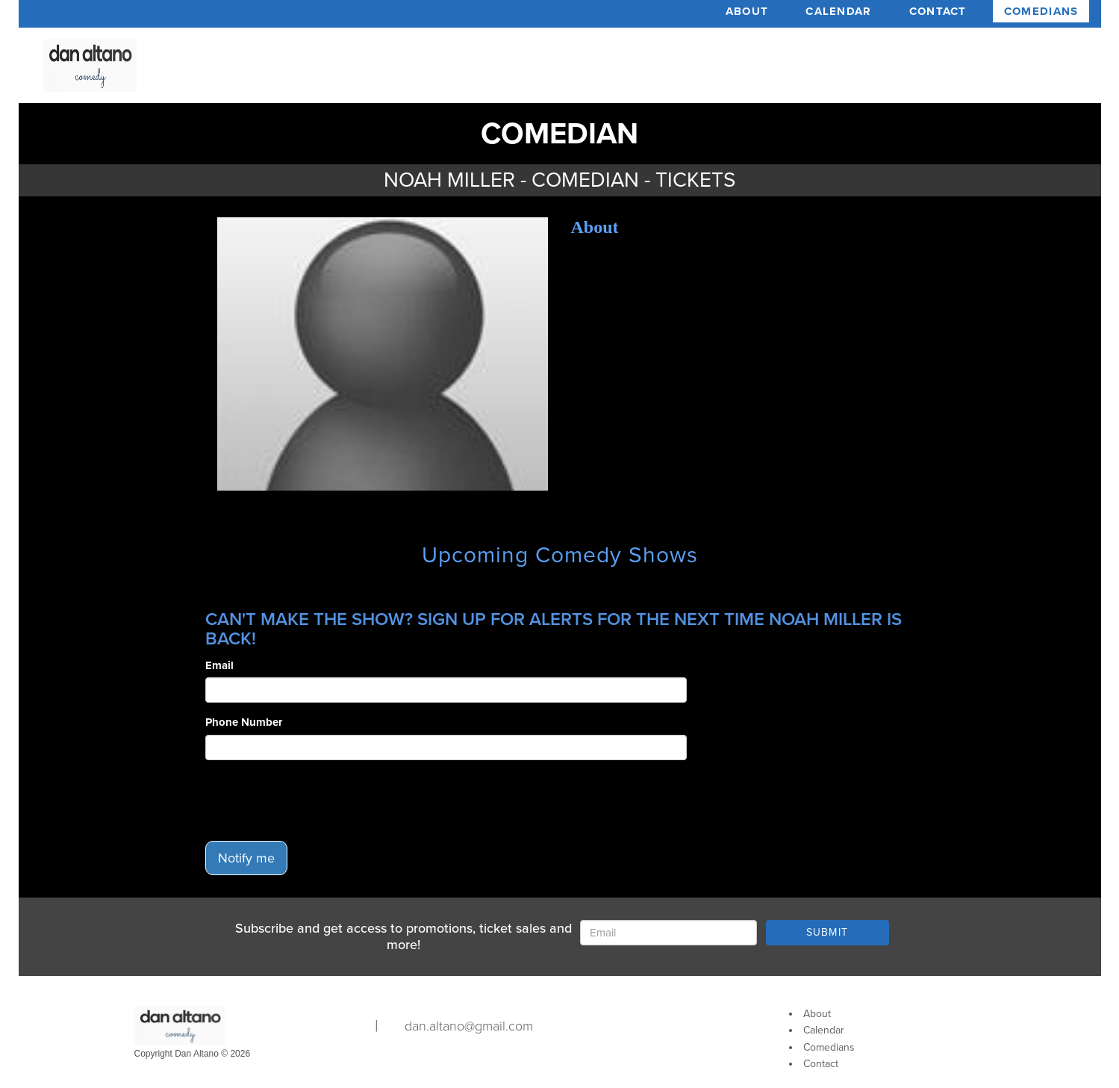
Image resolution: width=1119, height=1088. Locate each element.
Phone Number (243, 722)
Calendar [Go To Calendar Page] (823, 1030)
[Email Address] (668, 932)
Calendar (838, 11)
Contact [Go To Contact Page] (820, 1063)
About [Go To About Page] (817, 1013)
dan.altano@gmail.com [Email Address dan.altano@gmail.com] (469, 1026)
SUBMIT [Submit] (827, 932)
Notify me (246, 858)
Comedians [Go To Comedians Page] (829, 1047)
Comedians (1041, 11)
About (747, 11)
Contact (938, 11)
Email (219, 665)
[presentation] (318, 800)
